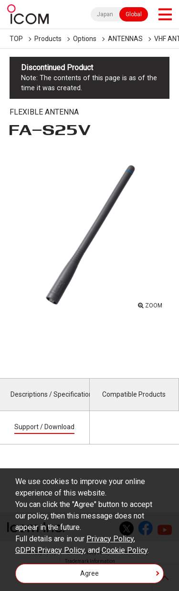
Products (48, 38)
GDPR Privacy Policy (49, 550)
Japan (105, 14)
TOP (16, 38)
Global (134, 14)
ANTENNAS (125, 38)
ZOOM (153, 305)
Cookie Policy (124, 550)
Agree (89, 573)
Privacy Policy (110, 538)
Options (84, 38)
